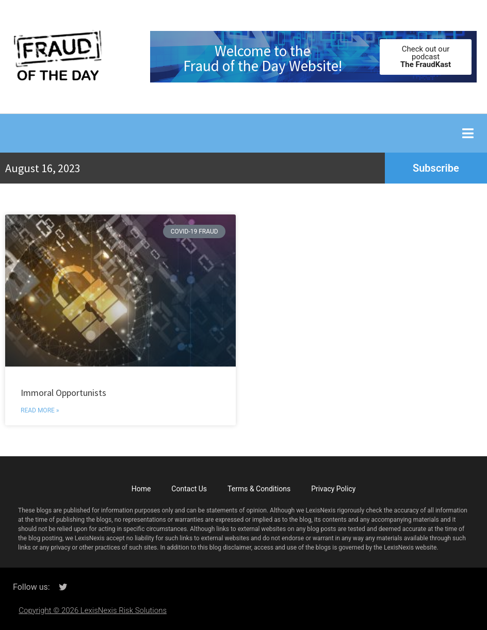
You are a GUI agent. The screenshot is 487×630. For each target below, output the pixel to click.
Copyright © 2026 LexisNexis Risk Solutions (93, 610)
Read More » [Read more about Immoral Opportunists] (40, 410)
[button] (468, 133)
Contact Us (189, 489)
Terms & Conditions (259, 489)
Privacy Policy (333, 489)
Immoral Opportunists (63, 393)
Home (141, 489)
